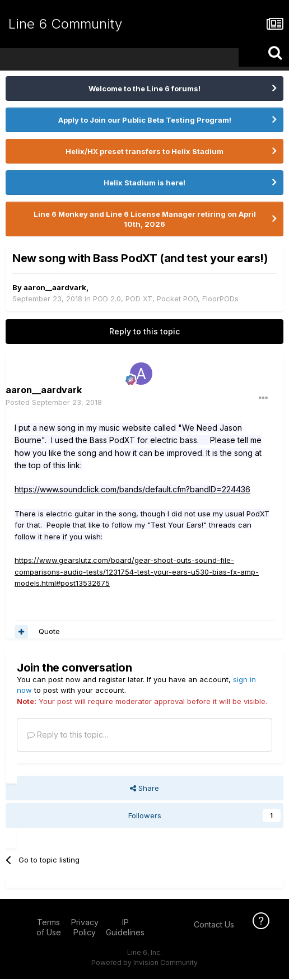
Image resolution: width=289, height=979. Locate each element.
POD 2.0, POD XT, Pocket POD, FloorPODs (166, 298)
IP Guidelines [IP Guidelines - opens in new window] (125, 927)
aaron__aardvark (55, 287)
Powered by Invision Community (144, 962)
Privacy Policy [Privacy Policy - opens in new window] (85, 927)
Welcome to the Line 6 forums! (144, 88)
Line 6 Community (65, 24)
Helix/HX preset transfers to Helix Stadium (144, 151)
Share (144, 788)
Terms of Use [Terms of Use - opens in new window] (48, 927)
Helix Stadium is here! (144, 182)
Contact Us (214, 924)
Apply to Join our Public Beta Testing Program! (144, 119)
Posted (54, 402)
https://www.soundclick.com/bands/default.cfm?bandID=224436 (132, 489)
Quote (49, 631)
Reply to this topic (144, 331)
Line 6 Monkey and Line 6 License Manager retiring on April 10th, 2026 (145, 219)
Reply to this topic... (67, 734)
